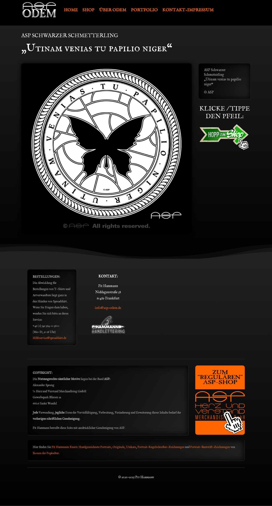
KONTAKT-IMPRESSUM (188, 10)
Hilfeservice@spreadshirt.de (49, 338)
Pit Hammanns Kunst (64, 447)
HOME (71, 10)
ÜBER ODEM (112, 10)
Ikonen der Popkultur (46, 453)
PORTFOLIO (144, 10)
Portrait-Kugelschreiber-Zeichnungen (160, 447)
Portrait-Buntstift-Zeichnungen (210, 447)
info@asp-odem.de (108, 308)
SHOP (88, 10)
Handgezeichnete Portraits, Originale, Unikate (107, 447)
